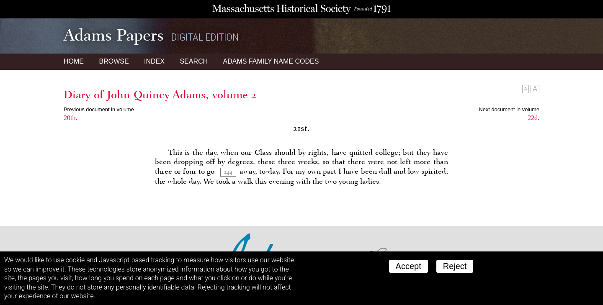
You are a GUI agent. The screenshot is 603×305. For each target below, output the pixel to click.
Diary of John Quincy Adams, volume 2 (160, 94)
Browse (114, 61)
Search (194, 61)
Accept (408, 266)
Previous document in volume (99, 109)
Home (74, 61)
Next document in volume (509, 109)
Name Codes (271, 61)
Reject (455, 266)
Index (154, 61)
